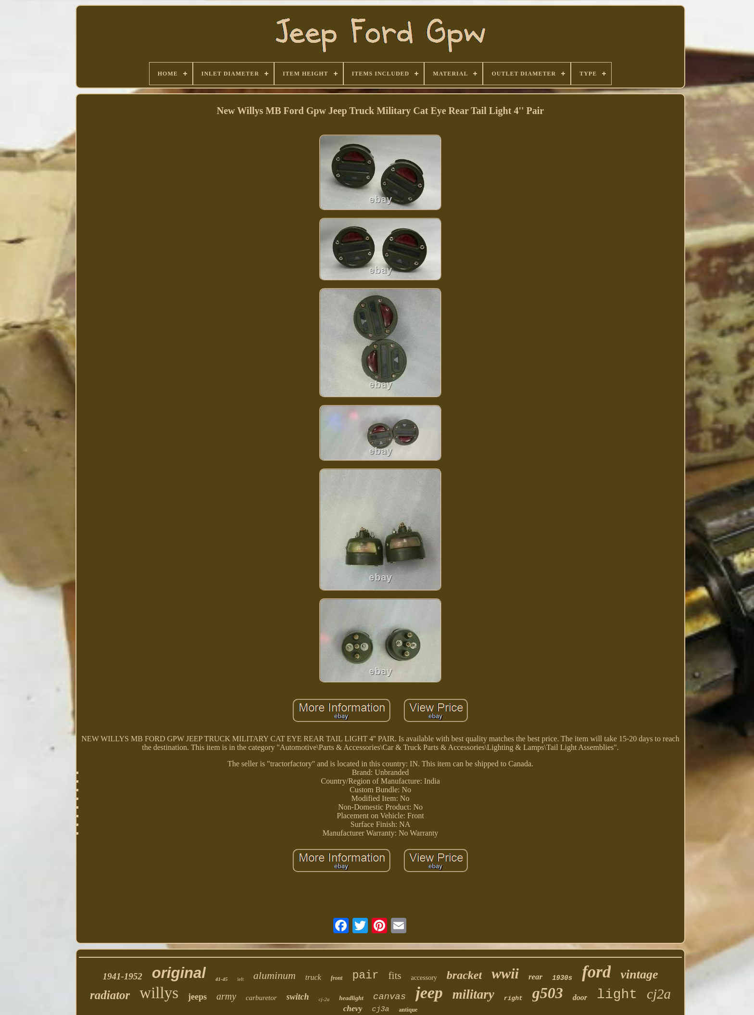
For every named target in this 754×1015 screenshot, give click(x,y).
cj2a (659, 994)
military (473, 994)
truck (313, 977)
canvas (389, 996)
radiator (110, 995)
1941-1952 (122, 976)
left (240, 979)
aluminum (274, 975)
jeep (429, 993)
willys (158, 993)
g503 (547, 993)
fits (395, 975)
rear (535, 976)
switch (298, 997)
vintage (639, 974)
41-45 (221, 979)
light (617, 994)
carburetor (261, 998)
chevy (353, 1008)
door (580, 997)
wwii (505, 973)
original (179, 972)
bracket (464, 975)
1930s (562, 978)
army (226, 996)
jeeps (197, 997)
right (513, 998)
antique (408, 1009)
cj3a (380, 1009)
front (337, 978)
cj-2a (324, 999)
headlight (351, 998)
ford (596, 972)
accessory (424, 977)
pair (365, 975)
